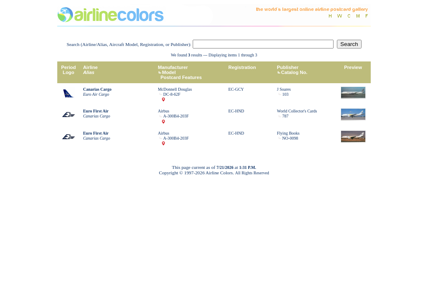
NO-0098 (290, 138)
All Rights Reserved (252, 173)
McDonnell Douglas (175, 89)
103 (285, 94)
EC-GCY (236, 89)
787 (285, 116)
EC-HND (236, 111)
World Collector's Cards (297, 111)
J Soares (284, 89)
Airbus (163, 111)
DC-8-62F (172, 94)
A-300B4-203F (176, 116)
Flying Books (288, 133)
